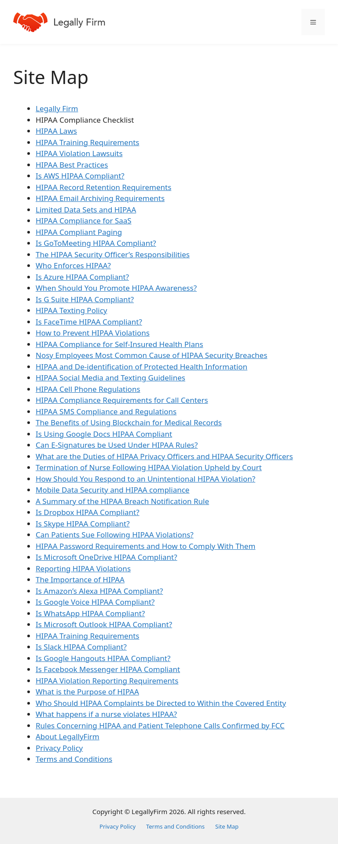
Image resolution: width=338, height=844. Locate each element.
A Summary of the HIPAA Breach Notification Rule (122, 501)
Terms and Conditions (74, 759)
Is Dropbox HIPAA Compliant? (88, 512)
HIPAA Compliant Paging (79, 232)
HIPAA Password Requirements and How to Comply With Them (145, 546)
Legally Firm (57, 108)
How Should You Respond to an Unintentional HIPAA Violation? (145, 479)
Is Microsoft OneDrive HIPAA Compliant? (106, 557)
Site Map (227, 826)
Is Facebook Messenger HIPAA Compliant (108, 669)
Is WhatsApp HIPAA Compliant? (90, 613)
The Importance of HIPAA (80, 579)
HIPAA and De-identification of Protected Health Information (141, 367)
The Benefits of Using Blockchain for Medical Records (129, 422)
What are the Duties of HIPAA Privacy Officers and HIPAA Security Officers (164, 456)
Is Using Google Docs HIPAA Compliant (104, 434)
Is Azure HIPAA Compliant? (82, 277)
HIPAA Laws (56, 131)
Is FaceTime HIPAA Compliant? (89, 322)
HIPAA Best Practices (72, 165)
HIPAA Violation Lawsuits (79, 153)
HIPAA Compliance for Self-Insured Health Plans (119, 344)
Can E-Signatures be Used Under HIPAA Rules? (117, 445)
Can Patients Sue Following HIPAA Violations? (115, 535)
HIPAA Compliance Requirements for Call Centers (122, 400)
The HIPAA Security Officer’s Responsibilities (113, 254)
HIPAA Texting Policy (71, 310)
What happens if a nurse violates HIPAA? (106, 714)
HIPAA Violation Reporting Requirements (107, 681)
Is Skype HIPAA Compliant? (83, 524)
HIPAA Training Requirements (87, 142)
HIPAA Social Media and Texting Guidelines (110, 378)
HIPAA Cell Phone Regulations (88, 389)
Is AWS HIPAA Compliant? (80, 176)
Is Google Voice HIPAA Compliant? (95, 602)
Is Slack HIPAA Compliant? (81, 647)
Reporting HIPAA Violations (83, 568)
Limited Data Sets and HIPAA (86, 210)
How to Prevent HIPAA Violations (93, 333)
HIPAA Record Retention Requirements (103, 187)
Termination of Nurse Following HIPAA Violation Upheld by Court (149, 467)
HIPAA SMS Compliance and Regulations (106, 411)
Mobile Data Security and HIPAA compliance (112, 490)
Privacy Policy (59, 748)
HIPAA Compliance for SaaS (84, 221)
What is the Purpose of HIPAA (87, 692)
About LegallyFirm (67, 736)
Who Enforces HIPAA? (73, 265)
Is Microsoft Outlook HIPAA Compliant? (104, 624)
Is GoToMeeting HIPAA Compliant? (96, 243)
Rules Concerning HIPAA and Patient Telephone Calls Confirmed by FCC (160, 725)
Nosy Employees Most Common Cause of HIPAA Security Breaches (151, 355)
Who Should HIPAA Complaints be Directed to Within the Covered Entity (161, 703)
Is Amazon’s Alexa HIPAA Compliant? (99, 591)
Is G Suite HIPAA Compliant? (85, 299)
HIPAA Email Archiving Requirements (100, 198)
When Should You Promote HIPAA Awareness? (116, 288)
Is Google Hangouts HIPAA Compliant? (103, 658)
